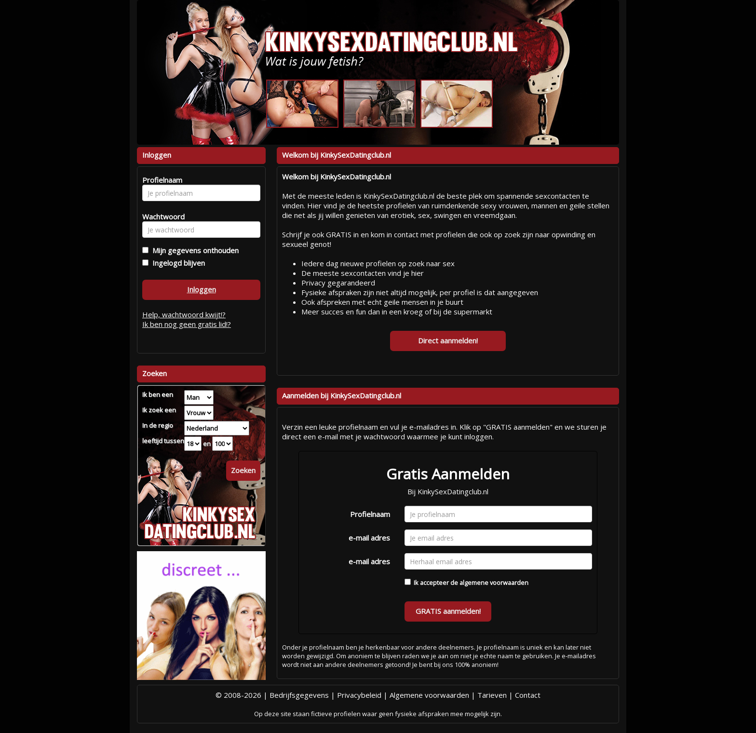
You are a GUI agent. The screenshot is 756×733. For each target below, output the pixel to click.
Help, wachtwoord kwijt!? (184, 314)
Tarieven (492, 695)
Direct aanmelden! (448, 340)
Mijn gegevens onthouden (193, 250)
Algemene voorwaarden (429, 695)
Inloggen (201, 289)
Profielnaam (370, 514)
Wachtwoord (160, 216)
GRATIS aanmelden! (448, 611)
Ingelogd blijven (176, 263)
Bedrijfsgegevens (299, 695)
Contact (527, 695)
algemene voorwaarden (493, 582)
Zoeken (243, 470)
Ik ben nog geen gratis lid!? (186, 324)
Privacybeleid (359, 695)
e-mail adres (369, 538)
